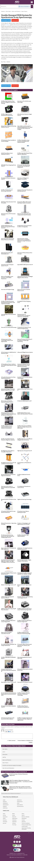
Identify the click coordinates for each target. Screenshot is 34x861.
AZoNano (5, 801)
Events (13, 815)
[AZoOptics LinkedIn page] (14, 842)
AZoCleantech (6, 804)
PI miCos (7, 24)
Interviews (5, 821)
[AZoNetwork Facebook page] (17, 842)
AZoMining (5, 808)
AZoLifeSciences (20, 806)
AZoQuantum (19, 801)
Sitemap (14, 823)
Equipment (5, 816)
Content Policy (24, 826)
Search (23, 815)
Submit (30, 742)
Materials (14, 816)
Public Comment (11, 740)
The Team (14, 824)
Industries (14, 820)
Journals (4, 823)
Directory (5, 820)
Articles (4, 815)
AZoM (4, 800)
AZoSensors (19, 800)
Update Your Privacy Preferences (17, 857)
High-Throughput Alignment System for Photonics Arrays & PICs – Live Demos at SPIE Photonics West (20, 782)
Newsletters (24, 818)
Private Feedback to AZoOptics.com (25, 740)
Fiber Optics (8, 11)
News (4, 813)
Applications (14, 818)
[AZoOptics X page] (20, 842)
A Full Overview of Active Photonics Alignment (18, 774)
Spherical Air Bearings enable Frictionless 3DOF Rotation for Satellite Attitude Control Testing (20, 788)
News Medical (20, 804)
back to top (30, 832)
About (23, 813)
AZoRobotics (5, 803)
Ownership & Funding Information (26, 828)
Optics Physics (24, 11)
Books (13, 813)
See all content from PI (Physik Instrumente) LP (11, 793)
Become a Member (25, 816)
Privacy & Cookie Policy (26, 824)
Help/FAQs (14, 821)
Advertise (24, 821)
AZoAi (18, 803)
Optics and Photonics (16, 11)
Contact (23, 820)
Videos (4, 818)
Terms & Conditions (26, 823)
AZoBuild (5, 806)
